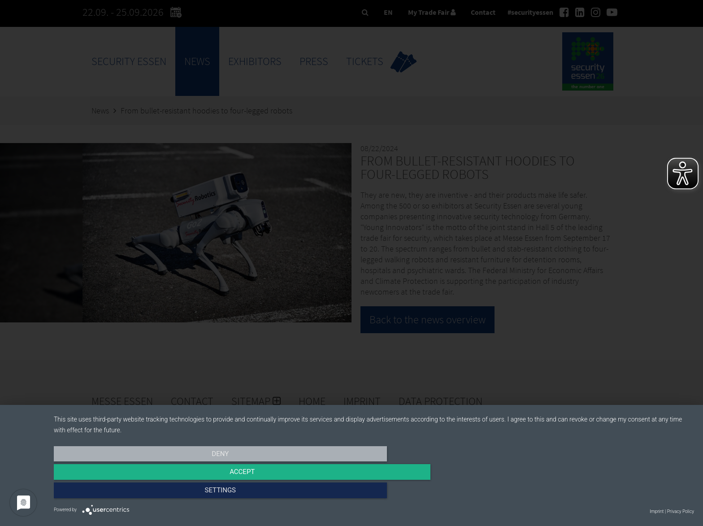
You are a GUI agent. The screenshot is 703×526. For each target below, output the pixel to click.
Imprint (657, 511)
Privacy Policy (680, 511)
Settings (598, 493)
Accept (373, 493)
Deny (149, 493)
